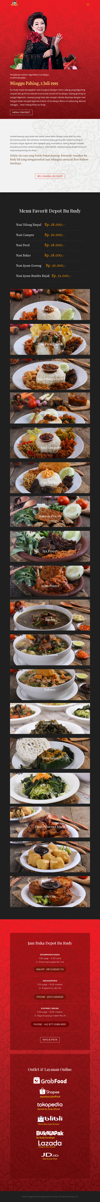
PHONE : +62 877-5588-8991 (49, 1024)
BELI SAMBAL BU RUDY (50, 176)
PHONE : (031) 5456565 (50, 997)
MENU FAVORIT (21, 112)
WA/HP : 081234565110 (50, 969)
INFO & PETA (50, 1039)
